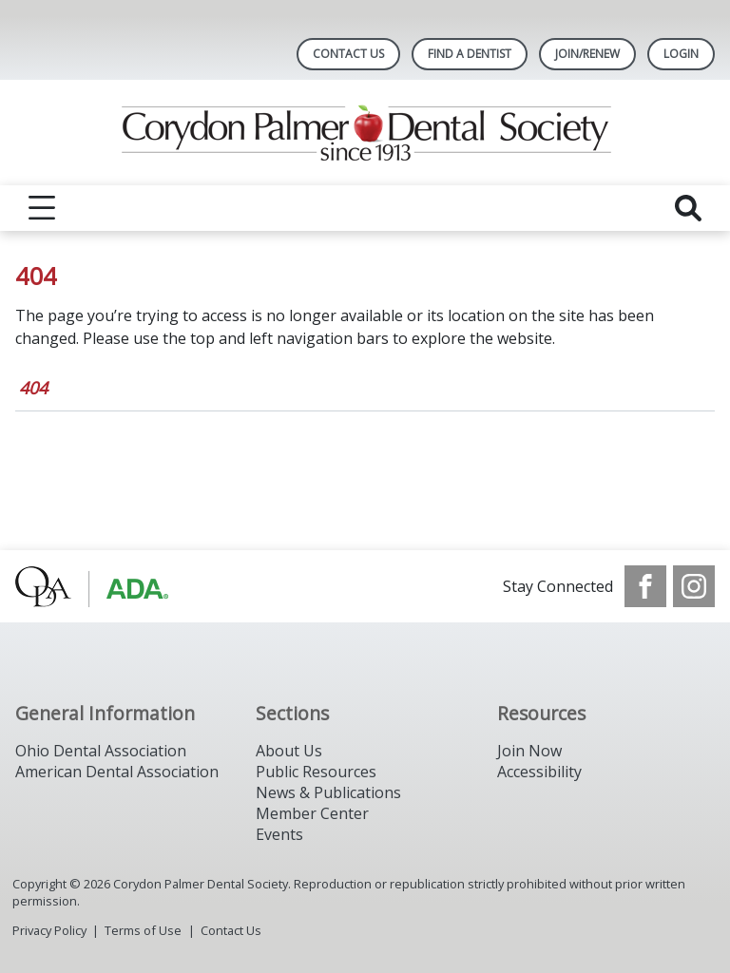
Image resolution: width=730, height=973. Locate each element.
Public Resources (316, 771)
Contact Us (348, 54)
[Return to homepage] (365, 132)
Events (279, 834)
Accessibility (539, 771)
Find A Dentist (469, 54)
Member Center (312, 813)
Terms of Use (143, 930)
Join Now (529, 750)
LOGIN (681, 54)
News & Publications (328, 792)
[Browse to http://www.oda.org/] (111, 586)
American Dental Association (117, 771)
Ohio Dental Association (100, 750)
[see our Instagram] (694, 586)
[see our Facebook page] (645, 586)
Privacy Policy (49, 930)
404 (33, 387)
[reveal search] (688, 208)
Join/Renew (587, 54)
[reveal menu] (41, 208)
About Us (289, 750)
